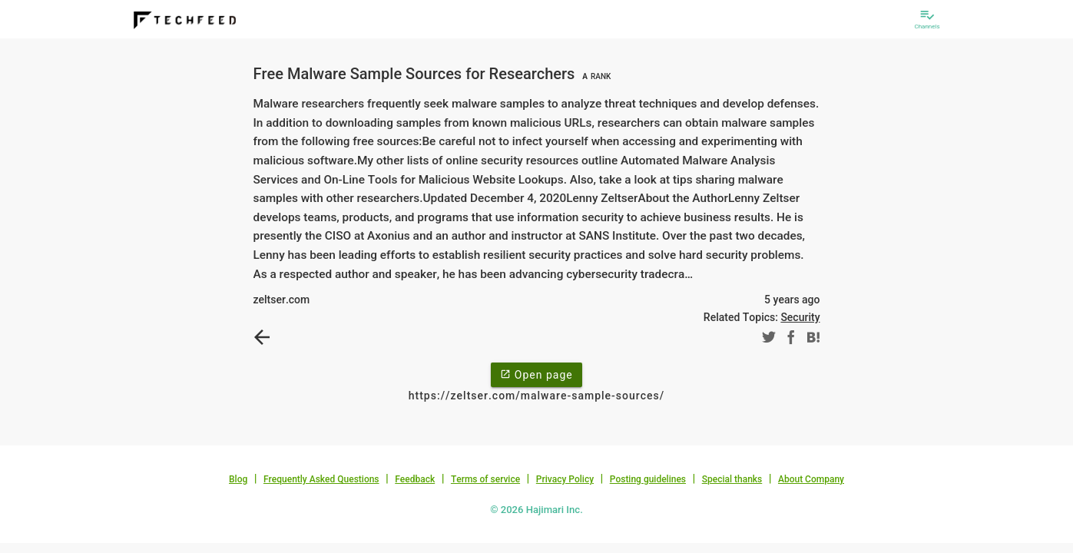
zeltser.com (281, 299)
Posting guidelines (648, 479)
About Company (811, 479)
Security (800, 317)
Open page (536, 374)
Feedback (415, 479)
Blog (238, 479)
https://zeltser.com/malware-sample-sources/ (536, 395)
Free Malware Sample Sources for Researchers (434, 74)
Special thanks (732, 479)
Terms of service (485, 479)
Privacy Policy (565, 479)
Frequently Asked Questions (321, 479)
